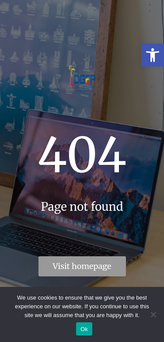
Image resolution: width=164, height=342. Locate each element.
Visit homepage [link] (82, 266)
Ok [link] (84, 329)
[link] (152, 55)
